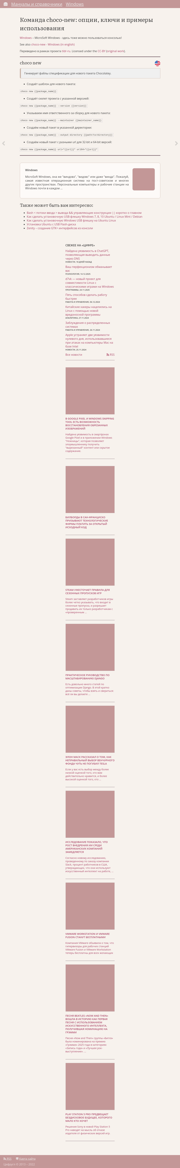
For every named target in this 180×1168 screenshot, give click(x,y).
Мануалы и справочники (36, 4)
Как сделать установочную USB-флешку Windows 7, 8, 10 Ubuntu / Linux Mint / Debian (84, 215)
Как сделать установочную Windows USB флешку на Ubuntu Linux (71, 219)
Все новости (74, 353)
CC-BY (102, 51)
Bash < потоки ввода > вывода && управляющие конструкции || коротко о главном (84, 211)
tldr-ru (66, 51)
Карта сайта (25, 1157)
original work (115, 51)
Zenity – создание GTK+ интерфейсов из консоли (60, 226)
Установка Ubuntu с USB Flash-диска (51, 222)
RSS (111, 353)
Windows (75, 4)
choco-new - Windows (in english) (53, 44)
